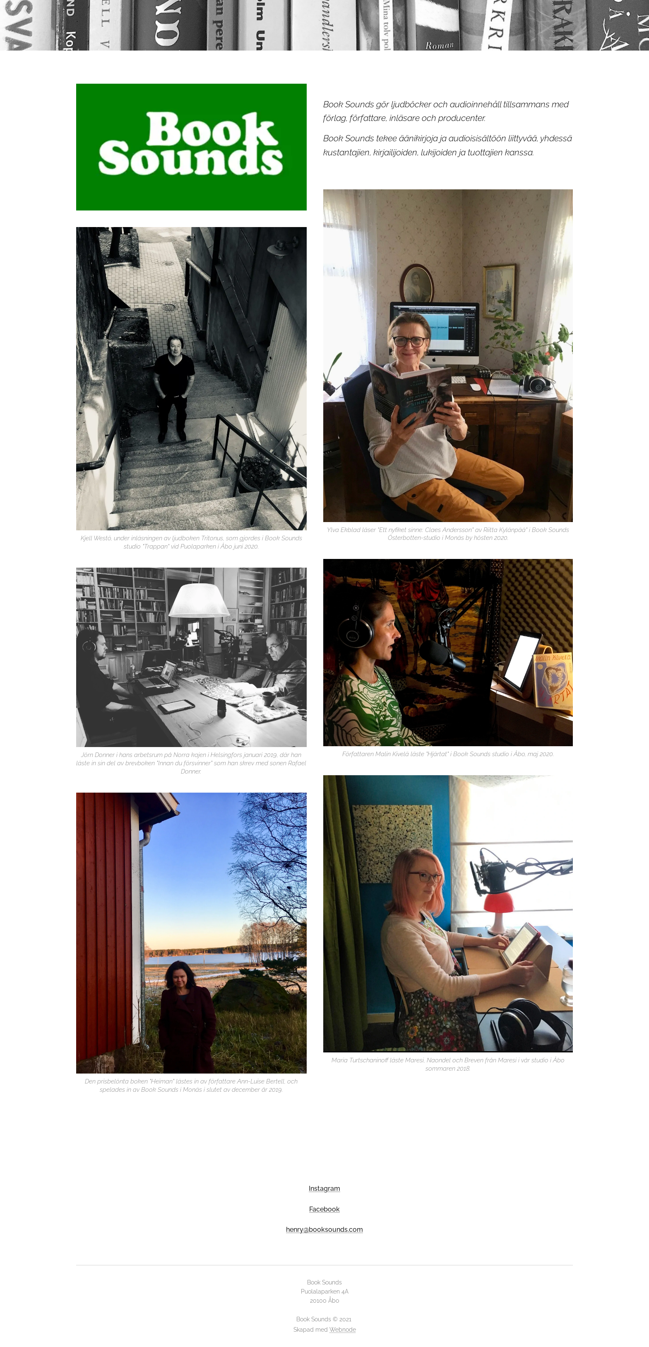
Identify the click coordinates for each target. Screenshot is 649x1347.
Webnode (342, 1329)
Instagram (324, 1188)
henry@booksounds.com (324, 1229)
